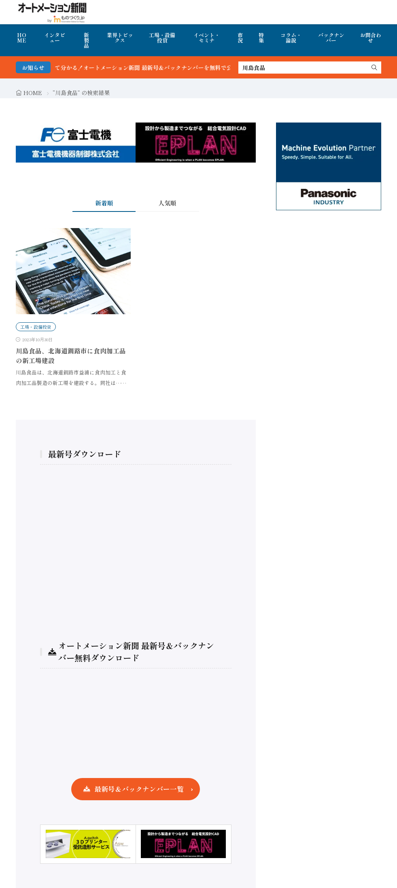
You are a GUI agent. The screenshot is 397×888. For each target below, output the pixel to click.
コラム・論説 (290, 37)
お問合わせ (370, 37)
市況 (240, 37)
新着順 (104, 203)
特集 (261, 37)
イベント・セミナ (206, 37)
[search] (374, 67)
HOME (21, 37)
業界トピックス (120, 37)
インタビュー (54, 37)
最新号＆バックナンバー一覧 (139, 789)
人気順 (167, 203)
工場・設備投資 (162, 37)
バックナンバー (331, 37)
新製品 (86, 40)
